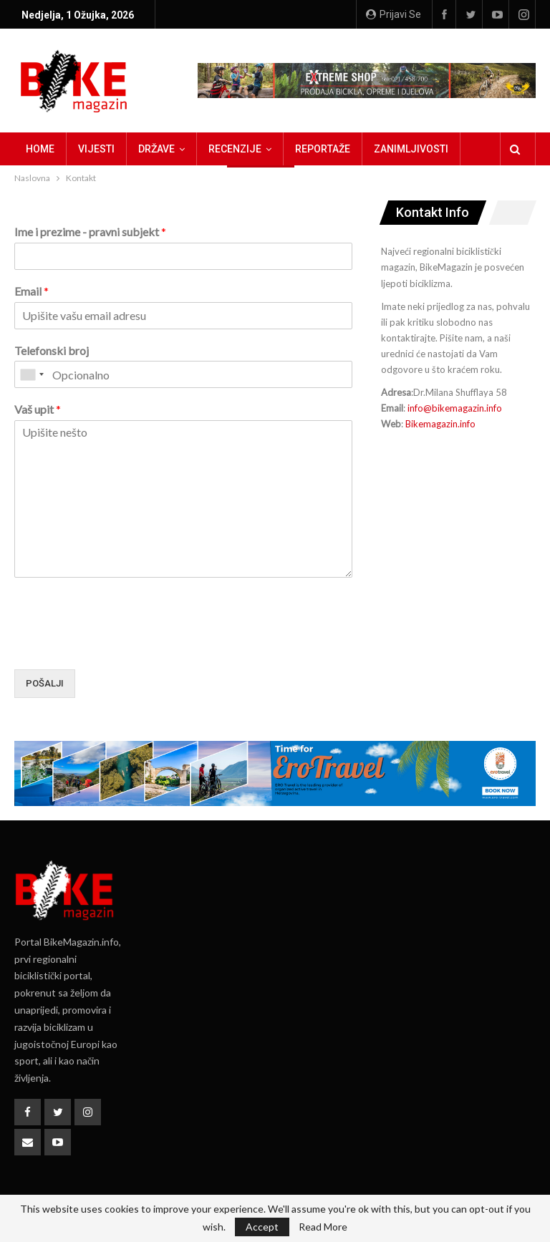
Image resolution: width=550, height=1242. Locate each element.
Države (156, 149)
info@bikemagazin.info (454, 408)
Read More (323, 1227)
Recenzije (234, 149)
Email (31, 291)
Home (40, 149)
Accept (262, 1227)
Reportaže (322, 149)
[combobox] (31, 374)
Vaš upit (37, 409)
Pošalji (45, 683)
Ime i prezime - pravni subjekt (90, 231)
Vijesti (96, 149)
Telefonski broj (51, 350)
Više (384, 149)
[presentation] (123, 645)
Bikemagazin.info (440, 424)
